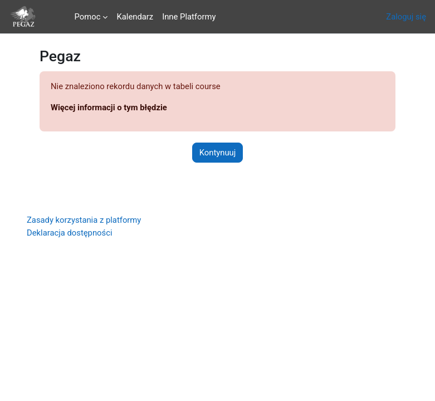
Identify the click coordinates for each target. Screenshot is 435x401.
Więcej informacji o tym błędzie (109, 107)
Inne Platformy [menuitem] (189, 17)
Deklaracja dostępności (70, 233)
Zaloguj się (406, 17)
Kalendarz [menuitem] (134, 17)
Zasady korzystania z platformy (84, 220)
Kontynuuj (217, 153)
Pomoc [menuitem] (88, 17)
